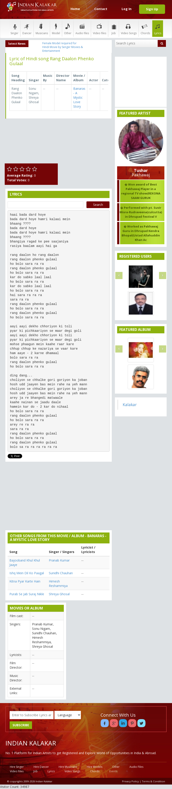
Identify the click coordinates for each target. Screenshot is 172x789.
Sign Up (152, 9)
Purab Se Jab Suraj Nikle (26, 594)
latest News (17, 44)
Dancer (27, 28)
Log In (126, 9)
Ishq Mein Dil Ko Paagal (26, 573)
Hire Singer (17, 767)
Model (56, 28)
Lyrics (157, 28)
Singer (14, 28)
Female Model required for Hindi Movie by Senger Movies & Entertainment (62, 47)
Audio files (82, 28)
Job (113, 28)
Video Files (17, 771)
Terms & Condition (153, 781)
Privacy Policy (130, 781)
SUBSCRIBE (21, 725)
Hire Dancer (41, 767)
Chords (145, 28)
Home (75, 9)
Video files (99, 28)
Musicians (42, 28)
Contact (100, 9)
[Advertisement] (86, 144)
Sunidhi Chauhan (61, 573)
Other (67, 28)
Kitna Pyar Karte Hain (24, 581)
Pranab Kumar (59, 560)
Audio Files (136, 767)
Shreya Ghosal (59, 594)
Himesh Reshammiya (58, 583)
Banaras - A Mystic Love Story (79, 97)
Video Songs (129, 28)
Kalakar (130, 404)
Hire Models (94, 767)
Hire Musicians (68, 767)
